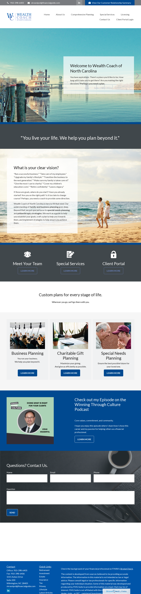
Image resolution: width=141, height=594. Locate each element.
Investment (44, 573)
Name (9, 472)
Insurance (43, 579)
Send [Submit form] (12, 512)
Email (52, 472)
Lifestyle (43, 589)
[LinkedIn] (79, 2)
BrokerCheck (126, 568)
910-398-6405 (15, 2)
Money (42, 586)
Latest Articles (46, 592)
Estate (42, 576)
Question (11, 489)
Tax (41, 583)
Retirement (44, 570)
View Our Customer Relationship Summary (109, 2)
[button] (47, 14)
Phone (96, 472)
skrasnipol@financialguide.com (43, 2)
